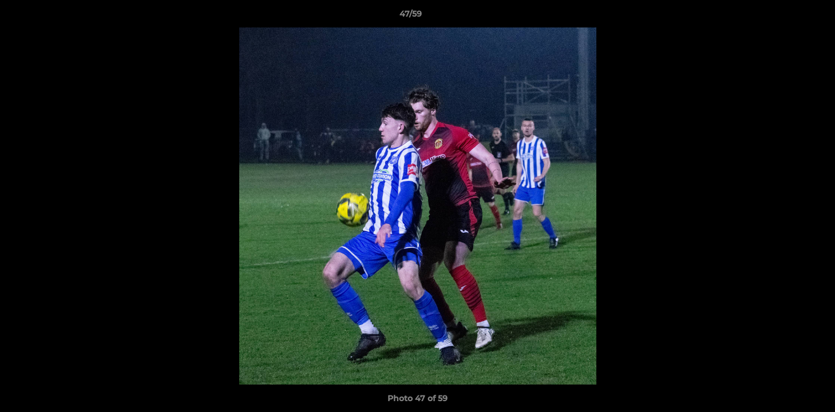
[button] (787, 16)
